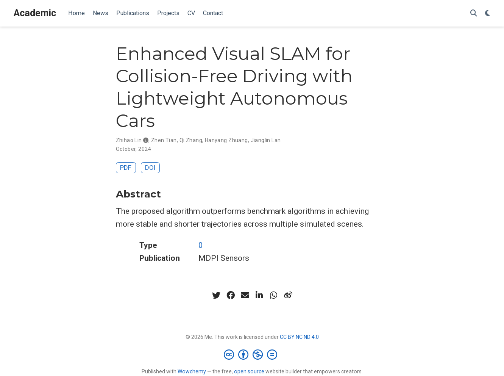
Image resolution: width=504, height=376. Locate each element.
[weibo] (288, 295)
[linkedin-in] (259, 295)
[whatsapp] (273, 295)
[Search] (473, 13)
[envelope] (245, 295)
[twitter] (216, 295)
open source (249, 371)
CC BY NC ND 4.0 (299, 337)
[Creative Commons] (252, 354)
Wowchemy (192, 371)
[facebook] (230, 295)
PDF (125, 167)
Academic (35, 13)
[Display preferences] (487, 13)
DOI (150, 167)
